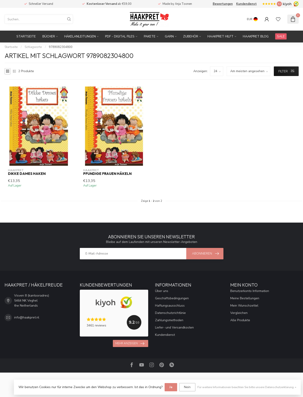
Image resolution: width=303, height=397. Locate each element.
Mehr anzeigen (129, 343)
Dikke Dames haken (27, 174)
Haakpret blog (256, 36)
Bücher (48, 36)
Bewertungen (223, 4)
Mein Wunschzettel (244, 305)
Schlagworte (33, 47)
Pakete (149, 36)
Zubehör (190, 36)
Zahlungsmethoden (169, 320)
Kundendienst (246, 4)
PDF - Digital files (120, 36)
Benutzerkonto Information (249, 291)
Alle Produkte (240, 320)
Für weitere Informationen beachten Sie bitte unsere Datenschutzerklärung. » (246, 387)
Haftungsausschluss (170, 305)
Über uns (161, 291)
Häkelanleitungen (80, 36)
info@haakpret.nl (26, 317)
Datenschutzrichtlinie (170, 313)
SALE (281, 36)
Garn (169, 36)
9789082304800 (61, 47)
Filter (286, 71)
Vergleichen (239, 313)
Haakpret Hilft (220, 36)
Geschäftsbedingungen (172, 298)
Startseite (26, 36)
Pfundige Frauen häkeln (107, 174)
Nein (187, 387)
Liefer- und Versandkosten (174, 327)
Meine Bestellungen (244, 298)
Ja (170, 387)
